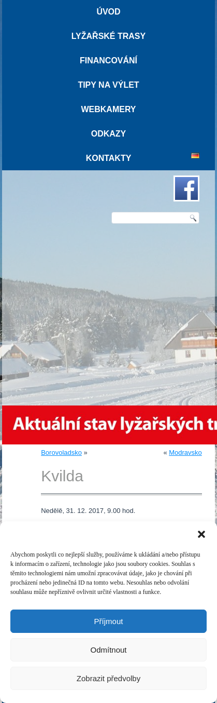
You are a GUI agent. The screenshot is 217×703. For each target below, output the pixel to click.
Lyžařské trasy (108, 36)
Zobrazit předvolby (108, 678)
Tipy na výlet (108, 84)
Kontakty (109, 158)
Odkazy (108, 133)
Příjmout (108, 621)
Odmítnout (108, 649)
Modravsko (185, 452)
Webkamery (108, 109)
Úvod (108, 11)
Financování (108, 60)
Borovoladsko (61, 452)
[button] (201, 534)
